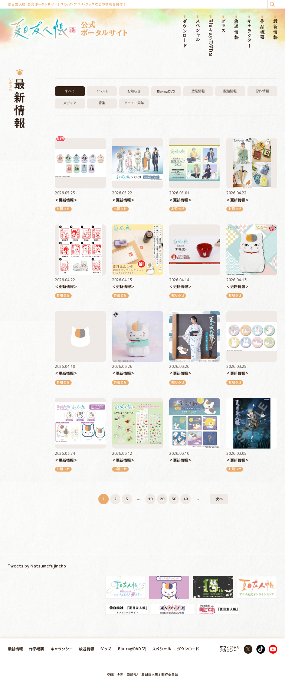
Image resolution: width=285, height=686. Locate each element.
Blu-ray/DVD (211, 37)
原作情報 (262, 91)
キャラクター (250, 33)
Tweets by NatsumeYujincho (37, 566)
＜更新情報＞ (66, 200)
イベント (102, 91)
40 (185, 499)
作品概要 (262, 29)
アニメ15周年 (134, 103)
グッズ (224, 26)
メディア (69, 103)
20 (162, 499)
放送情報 (237, 29)
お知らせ (134, 91)
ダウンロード (185, 33)
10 (150, 499)
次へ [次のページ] (219, 498)
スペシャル (198, 31)
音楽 (102, 103)
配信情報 (230, 91)
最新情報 (275, 29)
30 (174, 499)
